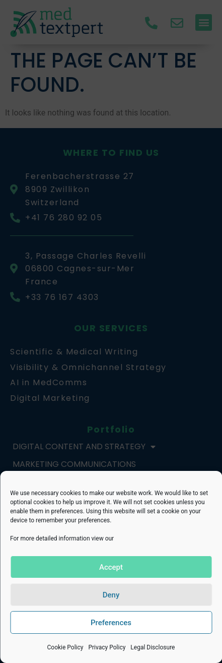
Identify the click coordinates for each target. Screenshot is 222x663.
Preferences (111, 622)
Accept (111, 567)
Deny (111, 594)
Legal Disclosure (152, 647)
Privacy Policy (106, 647)
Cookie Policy (65, 647)
